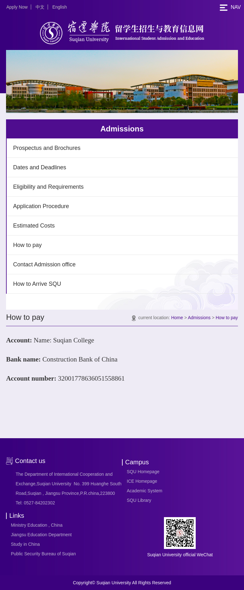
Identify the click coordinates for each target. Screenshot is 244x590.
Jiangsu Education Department (41, 534)
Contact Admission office (44, 264)
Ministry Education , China (37, 525)
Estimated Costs (34, 225)
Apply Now (17, 7)
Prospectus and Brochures (46, 148)
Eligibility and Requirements (48, 187)
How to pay (27, 245)
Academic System (144, 490)
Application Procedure (41, 206)
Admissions (199, 317)
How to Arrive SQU (37, 284)
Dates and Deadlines (39, 167)
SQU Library (139, 500)
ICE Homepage (142, 481)
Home (177, 317)
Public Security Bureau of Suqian (43, 553)
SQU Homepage (143, 471)
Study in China (25, 544)
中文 (40, 7)
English (59, 7)
